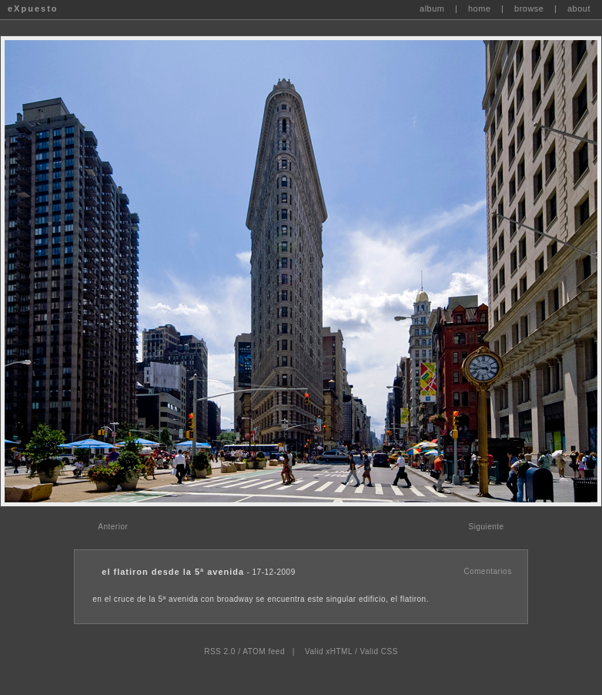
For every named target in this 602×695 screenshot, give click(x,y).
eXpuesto (33, 8)
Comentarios (487, 571)
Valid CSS (378, 651)
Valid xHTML (329, 651)
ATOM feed (263, 651)
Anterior (113, 526)
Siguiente (485, 526)
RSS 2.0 (220, 651)
